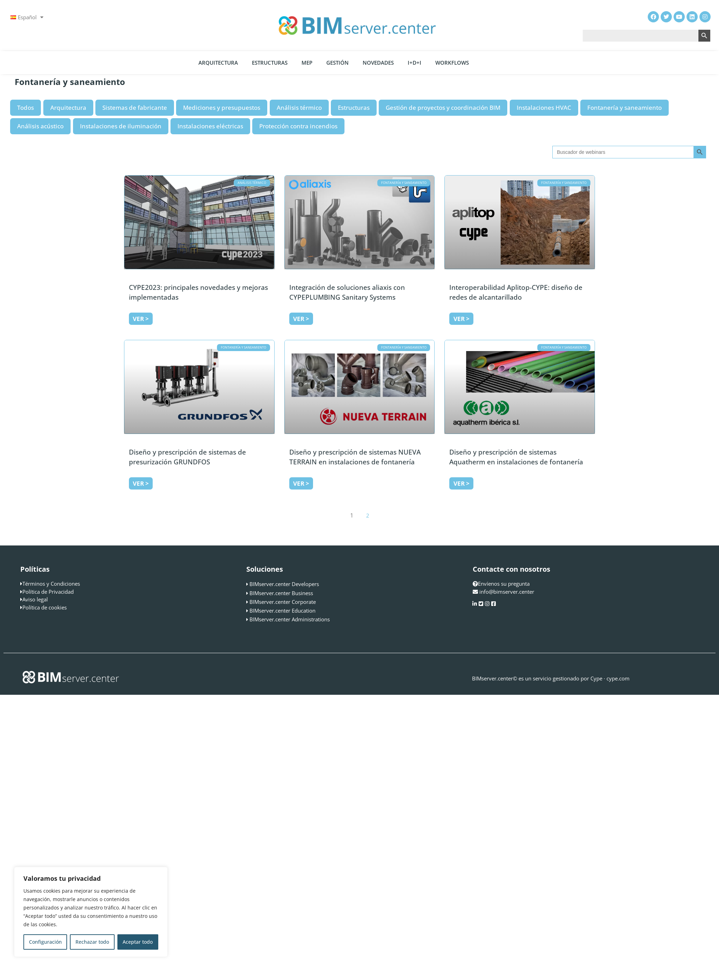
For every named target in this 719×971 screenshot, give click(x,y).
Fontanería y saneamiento (624, 107)
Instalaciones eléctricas (210, 126)
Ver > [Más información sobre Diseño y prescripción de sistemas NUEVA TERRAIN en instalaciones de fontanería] (301, 483)
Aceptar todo (138, 941)
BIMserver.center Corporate (282, 601)
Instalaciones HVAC (544, 107)
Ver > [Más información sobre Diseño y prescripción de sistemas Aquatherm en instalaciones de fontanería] (461, 483)
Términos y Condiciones (51, 583)
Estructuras (270, 62)
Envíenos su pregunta (501, 583)
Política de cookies (44, 607)
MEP (307, 62)
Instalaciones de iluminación (120, 126)
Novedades (378, 62)
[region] (91, 912)
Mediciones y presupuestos (221, 107)
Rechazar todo (92, 941)
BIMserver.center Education (282, 610)
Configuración (45, 941)
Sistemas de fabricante (134, 107)
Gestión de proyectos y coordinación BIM (443, 107)
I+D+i (414, 62)
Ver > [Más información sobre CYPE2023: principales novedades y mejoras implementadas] (141, 319)
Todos (25, 107)
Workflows (452, 62)
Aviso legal (35, 599)
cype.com (618, 678)
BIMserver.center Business (281, 593)
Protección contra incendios (298, 126)
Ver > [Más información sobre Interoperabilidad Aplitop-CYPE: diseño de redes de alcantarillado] (461, 319)
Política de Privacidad (48, 591)
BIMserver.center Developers (284, 583)
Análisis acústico (40, 126)
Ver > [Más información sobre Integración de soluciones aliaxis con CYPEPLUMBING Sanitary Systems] (301, 319)
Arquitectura (218, 62)
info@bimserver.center (506, 591)
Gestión (337, 62)
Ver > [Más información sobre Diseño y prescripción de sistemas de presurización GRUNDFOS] (141, 483)
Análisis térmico (299, 107)
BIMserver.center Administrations (289, 619)
